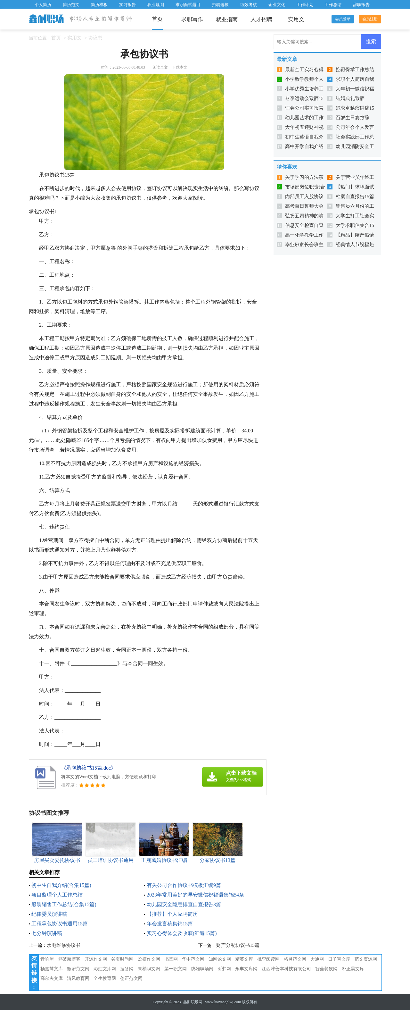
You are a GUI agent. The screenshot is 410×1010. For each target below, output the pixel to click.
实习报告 (127, 4)
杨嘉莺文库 (51, 968)
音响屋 (47, 959)
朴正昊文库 (353, 968)
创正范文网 (131, 978)
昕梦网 (224, 968)
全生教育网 (105, 978)
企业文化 (276, 4)
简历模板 (99, 4)
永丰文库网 (246, 968)
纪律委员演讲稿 (49, 914)
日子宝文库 (339, 959)
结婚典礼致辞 (350, 98)
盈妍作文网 (149, 959)
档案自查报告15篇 (355, 196)
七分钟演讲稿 (46, 933)
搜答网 (127, 968)
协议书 (95, 37)
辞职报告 (361, 4)
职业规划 (155, 4)
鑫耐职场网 (192, 1002)
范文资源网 (366, 959)
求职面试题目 (188, 4)
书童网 (171, 959)
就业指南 (227, 19)
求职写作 (192, 19)
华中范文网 (193, 959)
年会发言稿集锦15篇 (170, 923)
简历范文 (71, 4)
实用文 (296, 19)
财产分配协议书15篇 (237, 945)
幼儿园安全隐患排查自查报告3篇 (184, 904)
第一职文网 (175, 968)
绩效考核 (248, 4)
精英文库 (244, 959)
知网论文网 (220, 959)
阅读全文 (160, 67)
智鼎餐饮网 (326, 968)
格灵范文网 (295, 959)
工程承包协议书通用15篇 (59, 923)
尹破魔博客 (69, 959)
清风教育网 (78, 978)
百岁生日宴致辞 (352, 117)
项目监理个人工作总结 (57, 894)
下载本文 (179, 67)
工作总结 (333, 4)
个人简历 (43, 4)
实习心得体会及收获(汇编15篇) (182, 933)
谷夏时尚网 (122, 959)
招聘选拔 (220, 4)
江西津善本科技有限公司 (286, 968)
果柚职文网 (149, 968)
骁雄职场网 (202, 968)
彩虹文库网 (105, 968)
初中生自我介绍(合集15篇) (61, 885)
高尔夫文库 (51, 978)
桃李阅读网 (268, 959)
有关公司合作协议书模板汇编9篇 (184, 885)
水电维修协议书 (63, 945)
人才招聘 (261, 19)
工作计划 (305, 4)
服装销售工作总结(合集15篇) (63, 904)
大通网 (317, 959)
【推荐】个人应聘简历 (172, 914)
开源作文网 (96, 959)
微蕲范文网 (78, 968)
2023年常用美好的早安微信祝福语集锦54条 (195, 894)
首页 (157, 19)
